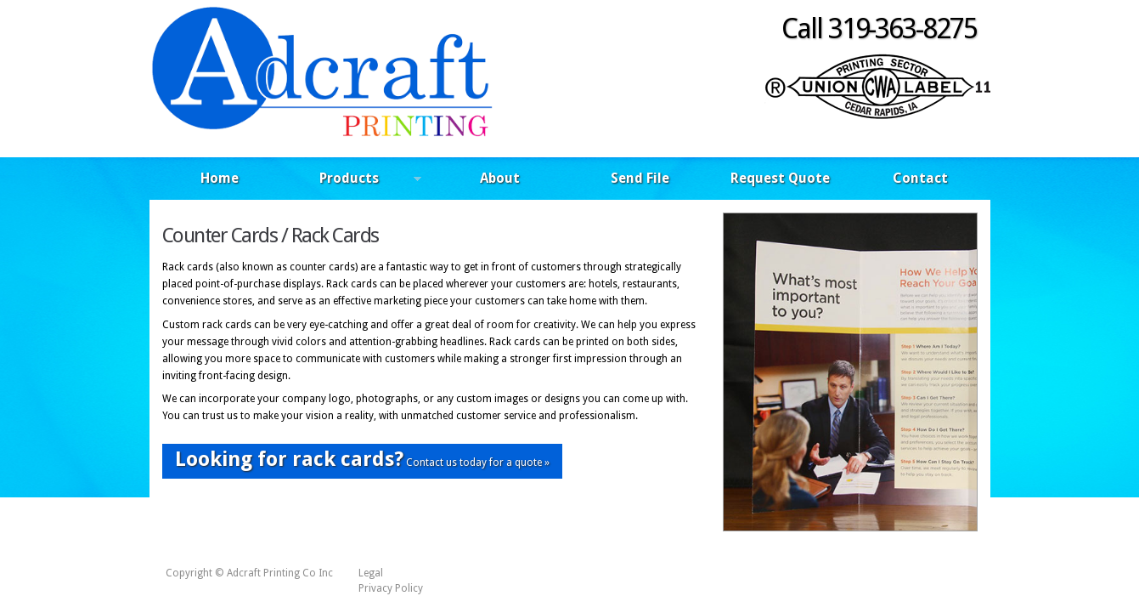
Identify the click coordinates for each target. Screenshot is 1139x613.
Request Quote (780, 178)
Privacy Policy (390, 588)
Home (219, 178)
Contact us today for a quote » (362, 459)
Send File (640, 178)
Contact (920, 178)
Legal (370, 573)
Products (355, 180)
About (500, 178)
